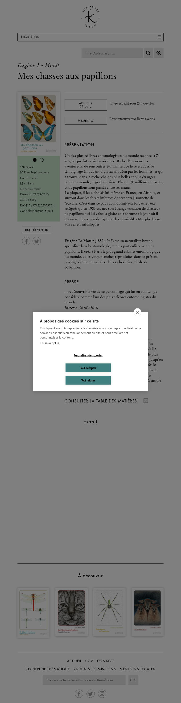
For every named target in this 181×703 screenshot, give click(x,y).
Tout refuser (88, 380)
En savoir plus (49, 343)
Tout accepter (88, 367)
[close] (137, 312)
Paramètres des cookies (88, 355)
